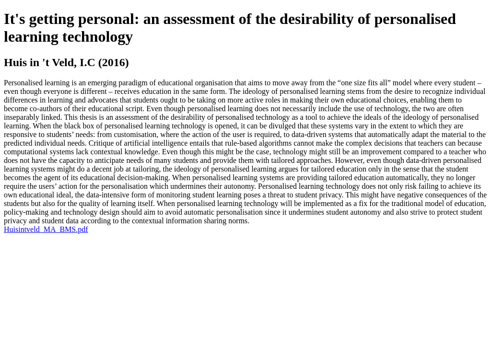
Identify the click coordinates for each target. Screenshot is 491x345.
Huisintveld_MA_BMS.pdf (46, 229)
